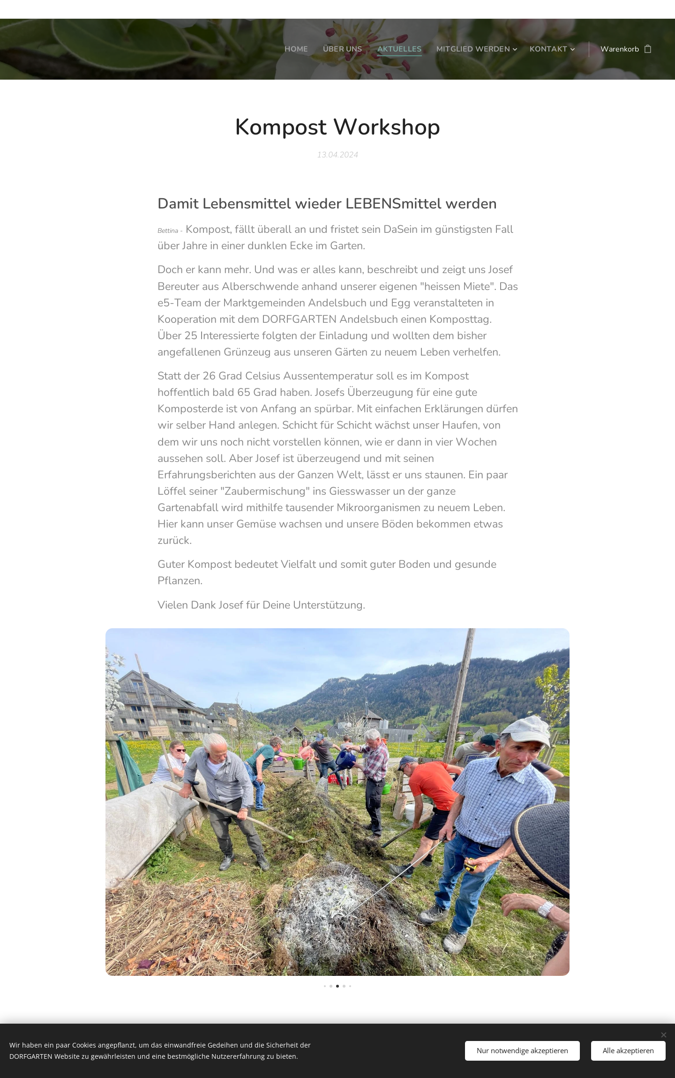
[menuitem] (287, 49)
